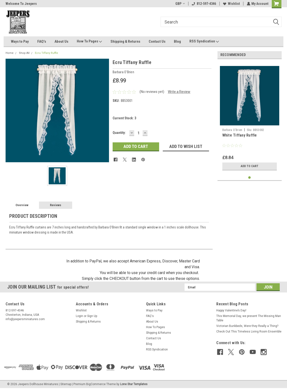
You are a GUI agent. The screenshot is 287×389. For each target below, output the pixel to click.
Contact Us (157, 41)
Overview (22, 205)
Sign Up (92, 316)
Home (10, 53)
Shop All (24, 53)
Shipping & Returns (125, 41)
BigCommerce (96, 384)
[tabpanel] (249, 118)
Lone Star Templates (133, 384)
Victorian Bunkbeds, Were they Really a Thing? (247, 326)
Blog (177, 41)
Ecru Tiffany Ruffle (46, 53)
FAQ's (41, 41)
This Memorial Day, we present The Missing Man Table (248, 318)
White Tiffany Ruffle (239, 135)
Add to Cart (249, 166)
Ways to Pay (20, 41)
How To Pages (89, 41)
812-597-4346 (204, 4)
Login (79, 316)
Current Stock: (124, 118)
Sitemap (65, 384)
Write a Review (179, 92)
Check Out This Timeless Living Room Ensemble (248, 331)
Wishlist (231, 4)
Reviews (55, 205)
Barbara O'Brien (232, 130)
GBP (180, 4)
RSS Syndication (204, 41)
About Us (61, 41)
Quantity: (119, 133)
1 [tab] (249, 177)
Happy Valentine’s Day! (231, 310)
